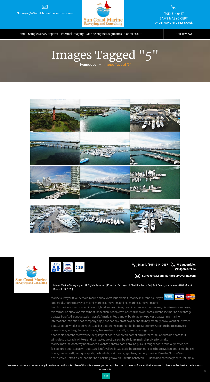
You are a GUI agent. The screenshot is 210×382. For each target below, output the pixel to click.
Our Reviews (185, 34)
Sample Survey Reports (43, 34)
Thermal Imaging (72, 34)
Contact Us (134, 34)
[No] (205, 371)
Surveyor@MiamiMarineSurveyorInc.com (45, 13)
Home (21, 34)
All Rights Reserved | (95, 285)
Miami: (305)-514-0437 (150, 264)
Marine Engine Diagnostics (104, 34)
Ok (106, 375)
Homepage (88, 65)
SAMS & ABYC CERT (174, 18)
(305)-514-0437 (174, 14)
